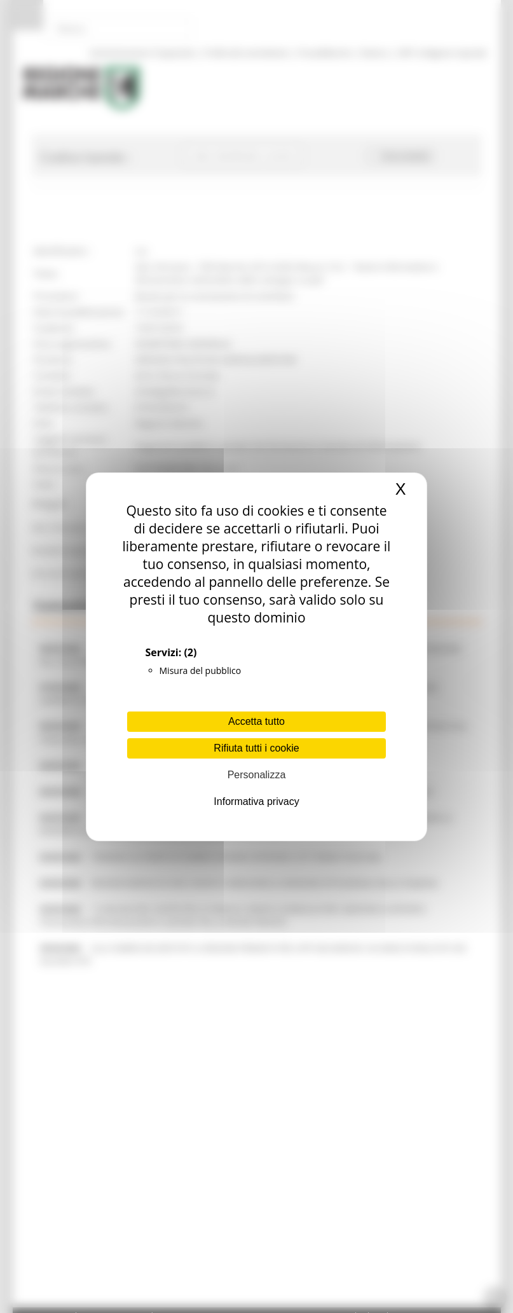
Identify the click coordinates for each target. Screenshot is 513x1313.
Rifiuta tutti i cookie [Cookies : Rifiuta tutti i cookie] (256, 748)
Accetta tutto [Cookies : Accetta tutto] (256, 721)
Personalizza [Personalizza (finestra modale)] (257, 774)
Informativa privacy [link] (256, 801)
